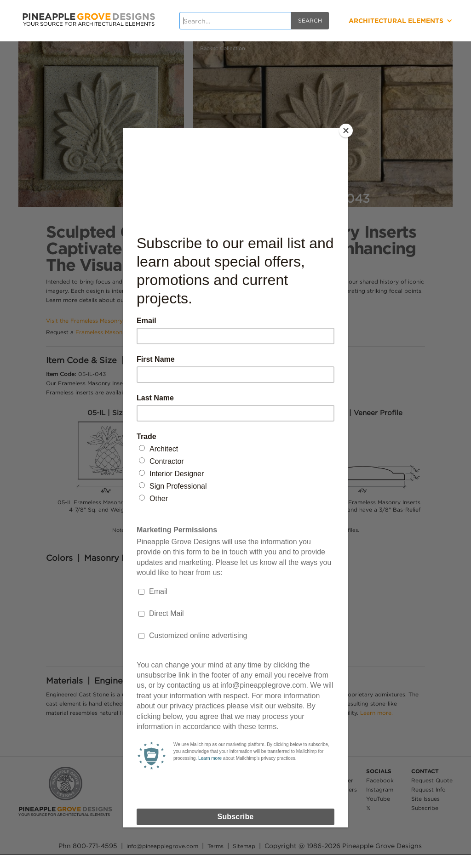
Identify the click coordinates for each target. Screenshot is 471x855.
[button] (379, 20)
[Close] (346, 130)
